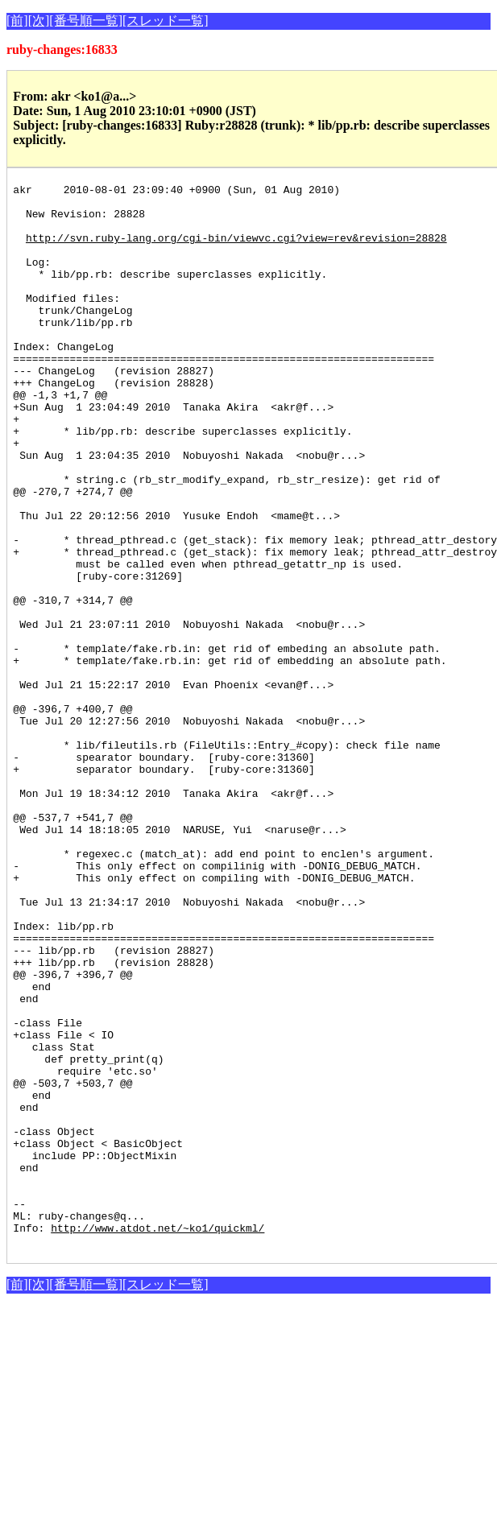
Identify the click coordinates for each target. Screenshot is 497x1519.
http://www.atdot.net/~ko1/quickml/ (157, 1437)
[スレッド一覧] (165, 20)
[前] (17, 20)
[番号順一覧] (85, 20)
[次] (39, 20)
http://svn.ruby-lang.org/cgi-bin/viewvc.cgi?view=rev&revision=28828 (236, 249)
